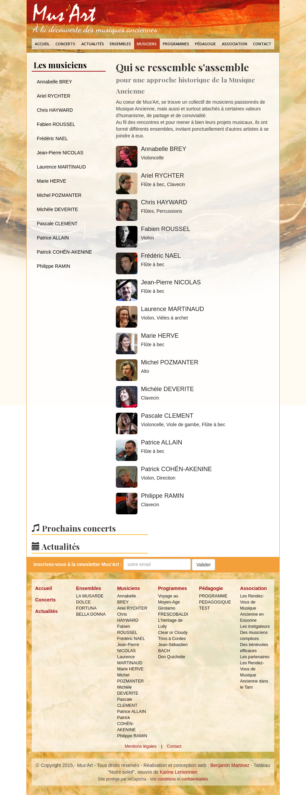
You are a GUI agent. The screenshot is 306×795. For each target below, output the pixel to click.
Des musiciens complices (254, 635)
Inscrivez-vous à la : (77, 564)
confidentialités (194, 779)
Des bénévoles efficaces (254, 647)
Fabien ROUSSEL (56, 124)
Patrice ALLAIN (53, 237)
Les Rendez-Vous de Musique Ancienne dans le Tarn (254, 675)
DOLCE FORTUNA (86, 605)
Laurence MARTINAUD (61, 167)
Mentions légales (141, 746)
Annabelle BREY (54, 81)
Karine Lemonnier (178, 772)
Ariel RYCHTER (53, 96)
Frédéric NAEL (52, 138)
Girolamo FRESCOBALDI (173, 611)
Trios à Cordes (172, 638)
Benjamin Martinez (230, 765)
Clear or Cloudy (173, 632)
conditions (167, 779)
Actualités (92, 43)
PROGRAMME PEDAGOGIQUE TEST (214, 602)
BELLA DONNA (91, 614)
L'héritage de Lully (170, 623)
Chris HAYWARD (55, 110)
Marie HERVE (51, 181)
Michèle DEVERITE (57, 209)
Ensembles (120, 43)
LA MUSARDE (89, 596)
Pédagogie (205, 43)
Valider (203, 564)
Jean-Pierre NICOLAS (60, 152)
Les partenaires (255, 657)
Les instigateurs (255, 626)
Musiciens (147, 43)
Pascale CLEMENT (57, 223)
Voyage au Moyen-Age (169, 599)
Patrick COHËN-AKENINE (64, 252)
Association (234, 43)
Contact (262, 43)
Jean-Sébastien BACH (173, 647)
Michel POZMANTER (59, 195)
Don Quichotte (171, 657)
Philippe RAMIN (53, 266)
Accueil (42, 43)
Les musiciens (60, 64)
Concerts (65, 43)
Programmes (176, 43)
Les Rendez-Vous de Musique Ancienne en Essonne (252, 608)
